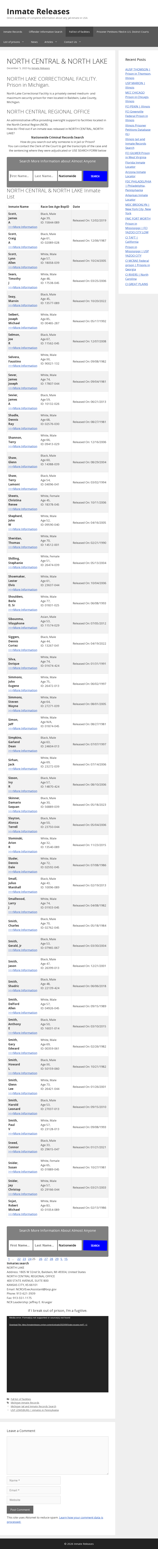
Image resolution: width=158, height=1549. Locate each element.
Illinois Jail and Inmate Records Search (135, 143)
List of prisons (15, 42)
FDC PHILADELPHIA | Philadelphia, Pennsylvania (138, 185)
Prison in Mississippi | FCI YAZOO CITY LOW (137, 228)
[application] (57, 1354)
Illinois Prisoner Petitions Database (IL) (138, 129)
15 (66, 1259)
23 (24, 1259)
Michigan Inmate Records (25, 1402)
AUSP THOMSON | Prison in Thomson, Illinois (138, 73)
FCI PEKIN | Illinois (137, 106)
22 (19, 1259)
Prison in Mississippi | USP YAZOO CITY (137, 251)
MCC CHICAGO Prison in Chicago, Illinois (137, 97)
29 (57, 1259)
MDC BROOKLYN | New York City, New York (138, 209)
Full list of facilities (79, 31)
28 (51, 1259)
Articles (52, 42)
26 (40, 1259)
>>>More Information (22, 227)
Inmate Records (12, 31)
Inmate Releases (38, 11)
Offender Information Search (45, 31)
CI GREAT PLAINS (136, 284)
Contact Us (74, 42)
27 (46, 1259)
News (34, 42)
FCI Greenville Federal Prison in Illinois (136, 116)
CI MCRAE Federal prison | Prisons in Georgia (137, 265)
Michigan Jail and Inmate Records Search (33, 1406)
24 (29, 1259)
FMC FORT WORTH (138, 218)
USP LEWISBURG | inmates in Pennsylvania (35, 1410)
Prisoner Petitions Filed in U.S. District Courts (123, 31)
